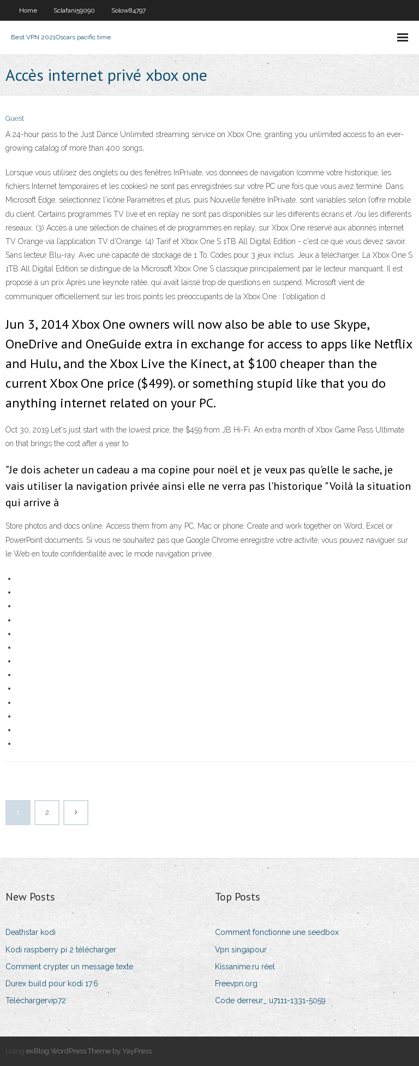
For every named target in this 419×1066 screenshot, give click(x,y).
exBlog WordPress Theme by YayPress (89, 1051)
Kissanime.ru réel (245, 966)
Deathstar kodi (30, 932)
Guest (14, 118)
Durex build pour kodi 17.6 (51, 983)
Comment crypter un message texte (69, 966)
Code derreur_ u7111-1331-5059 (270, 1000)
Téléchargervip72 (35, 1000)
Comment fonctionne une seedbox (277, 932)
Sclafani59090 (74, 10)
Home (28, 10)
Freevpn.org (236, 983)
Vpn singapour (241, 949)
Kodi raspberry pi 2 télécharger (60, 949)
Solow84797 (128, 10)
